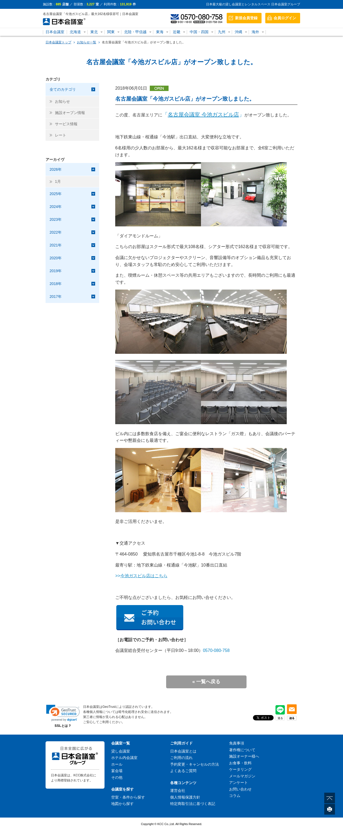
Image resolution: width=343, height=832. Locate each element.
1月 (58, 181)
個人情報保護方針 (185, 797)
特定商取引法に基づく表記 (192, 803)
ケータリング (240, 769)
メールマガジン (242, 776)
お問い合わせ (240, 789)
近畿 (176, 32)
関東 (111, 32)
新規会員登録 (246, 18)
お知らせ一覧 (86, 42)
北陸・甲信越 (135, 32)
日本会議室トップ (58, 42)
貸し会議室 (120, 751)
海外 (255, 32)
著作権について (242, 750)
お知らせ (62, 101)
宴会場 (116, 771)
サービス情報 (66, 124)
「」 (203, 114)
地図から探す (122, 803)
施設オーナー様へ (244, 756)
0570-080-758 (216, 650)
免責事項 (236, 743)
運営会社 (177, 790)
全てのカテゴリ (63, 89)
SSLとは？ (63, 726)
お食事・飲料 (240, 763)
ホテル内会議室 (124, 757)
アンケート (238, 782)
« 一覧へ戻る (206, 681)
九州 (221, 32)
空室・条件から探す (128, 797)
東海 (159, 32)
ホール (116, 764)
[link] (63, 713)
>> (141, 575)
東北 (94, 32)
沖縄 (238, 32)
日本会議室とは (183, 751)
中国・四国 (199, 32)
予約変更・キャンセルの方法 (194, 764)
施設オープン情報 (70, 113)
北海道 (75, 32)
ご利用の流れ (181, 757)
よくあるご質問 (183, 771)
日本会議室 (55, 32)
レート (60, 135)
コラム (234, 795)
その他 (116, 777)
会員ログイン (285, 18)
